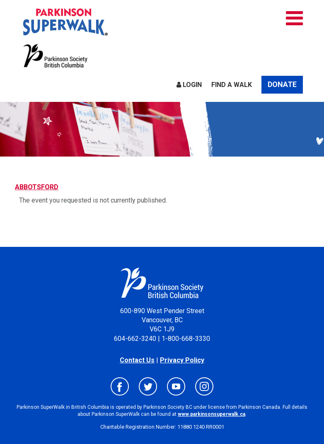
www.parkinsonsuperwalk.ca (211, 414)
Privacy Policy (182, 360)
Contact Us (137, 360)
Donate (282, 84)
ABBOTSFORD (36, 187)
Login (189, 85)
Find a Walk (231, 85)
